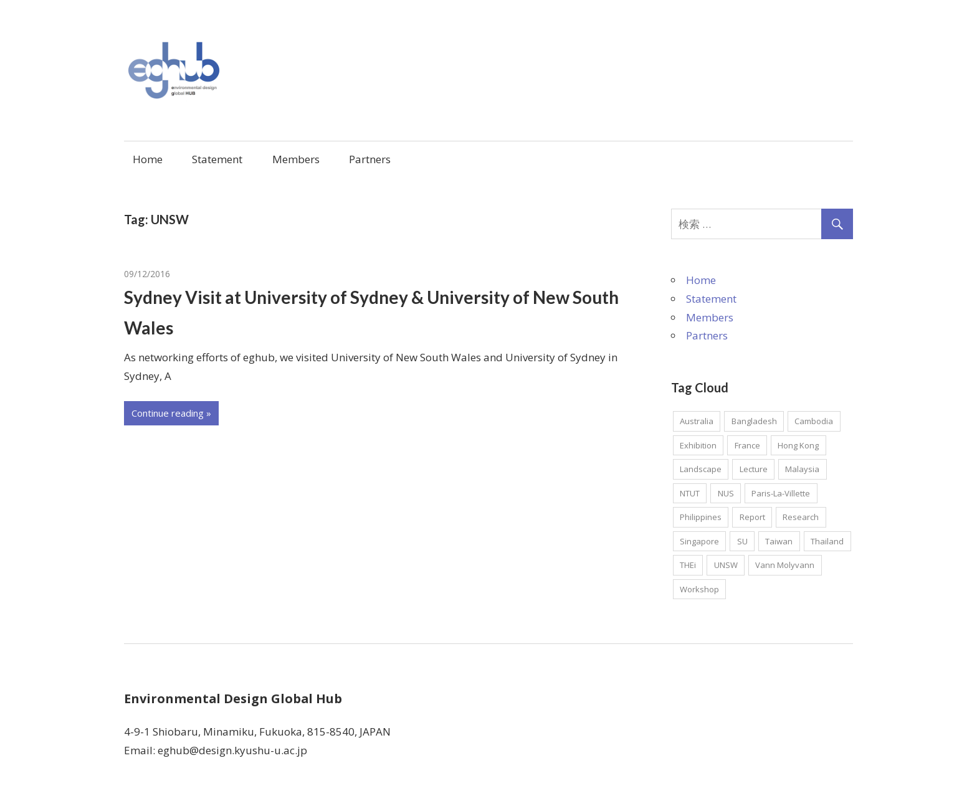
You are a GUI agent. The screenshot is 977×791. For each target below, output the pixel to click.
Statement (217, 159)
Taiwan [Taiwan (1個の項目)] (779, 541)
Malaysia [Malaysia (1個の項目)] (802, 469)
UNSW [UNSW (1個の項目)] (726, 565)
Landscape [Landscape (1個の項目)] (701, 469)
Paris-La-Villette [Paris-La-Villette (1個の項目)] (780, 493)
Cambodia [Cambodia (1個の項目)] (813, 421)
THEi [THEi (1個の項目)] (688, 565)
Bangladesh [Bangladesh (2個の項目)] (754, 421)
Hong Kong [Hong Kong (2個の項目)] (798, 445)
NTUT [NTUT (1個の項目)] (690, 493)
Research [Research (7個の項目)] (801, 517)
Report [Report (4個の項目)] (752, 517)
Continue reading (167, 413)
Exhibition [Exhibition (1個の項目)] (698, 445)
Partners (370, 159)
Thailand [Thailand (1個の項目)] (827, 541)
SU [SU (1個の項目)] (742, 541)
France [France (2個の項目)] (747, 445)
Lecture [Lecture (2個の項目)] (754, 469)
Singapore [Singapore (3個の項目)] (699, 541)
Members (296, 159)
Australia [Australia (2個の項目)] (696, 421)
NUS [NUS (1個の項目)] (726, 493)
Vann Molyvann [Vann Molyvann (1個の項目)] (784, 565)
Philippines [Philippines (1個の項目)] (701, 517)
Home (148, 159)
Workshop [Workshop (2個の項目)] (699, 589)
